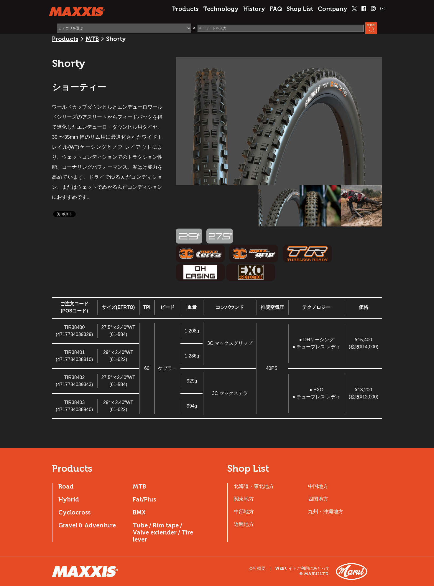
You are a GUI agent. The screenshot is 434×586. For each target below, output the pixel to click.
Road (65, 486)
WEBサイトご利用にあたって (302, 569)
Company (332, 8)
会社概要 (257, 568)
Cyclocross (74, 512)
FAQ (276, 8)
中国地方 (318, 486)
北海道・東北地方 (254, 486)
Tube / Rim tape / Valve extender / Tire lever (163, 532)
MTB (92, 38)
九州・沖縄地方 (325, 511)
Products (185, 8)
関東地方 (244, 499)
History (254, 8)
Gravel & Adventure (87, 525)
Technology (221, 8)
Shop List (300, 8)
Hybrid (68, 499)
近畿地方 (244, 524)
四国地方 (318, 499)
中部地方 (244, 511)
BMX (139, 512)
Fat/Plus (144, 499)
